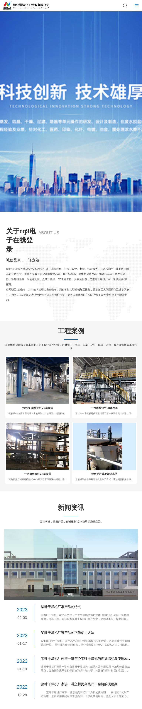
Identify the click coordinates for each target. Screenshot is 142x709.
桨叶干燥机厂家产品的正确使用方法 (67, 633)
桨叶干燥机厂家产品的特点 (61, 607)
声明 (71, 595)
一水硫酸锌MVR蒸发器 (104, 408)
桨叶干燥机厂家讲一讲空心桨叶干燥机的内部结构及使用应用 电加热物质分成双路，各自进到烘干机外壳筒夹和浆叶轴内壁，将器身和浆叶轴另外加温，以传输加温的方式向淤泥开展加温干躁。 (85, 670)
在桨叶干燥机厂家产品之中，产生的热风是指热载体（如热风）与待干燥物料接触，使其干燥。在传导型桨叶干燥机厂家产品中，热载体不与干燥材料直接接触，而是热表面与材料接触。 (85, 619)
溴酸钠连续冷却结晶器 (104, 474)
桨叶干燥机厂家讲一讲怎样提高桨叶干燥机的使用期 (79, 684)
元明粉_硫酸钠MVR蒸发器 (37, 408)
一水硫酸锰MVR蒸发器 (37, 474)
